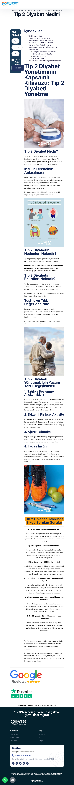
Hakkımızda (14, 734)
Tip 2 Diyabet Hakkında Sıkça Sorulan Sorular (45, 61)
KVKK (17, 60)
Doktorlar (13, 740)
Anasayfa (15, 10)
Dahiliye (23, 10)
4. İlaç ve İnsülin (38, 58)
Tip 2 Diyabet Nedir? (36, 36)
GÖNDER (17, 68)
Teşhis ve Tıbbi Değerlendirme (40, 45)
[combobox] (15, 47)
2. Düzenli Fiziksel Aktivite (42, 54)
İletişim (41, 740)
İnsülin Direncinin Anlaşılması (39, 38)
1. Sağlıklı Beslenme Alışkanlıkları (44, 52)
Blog (40, 737)
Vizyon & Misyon (15, 737)
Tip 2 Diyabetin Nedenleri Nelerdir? (41, 40)
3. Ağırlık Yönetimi (39, 56)
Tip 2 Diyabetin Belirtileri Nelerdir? (41, 43)
